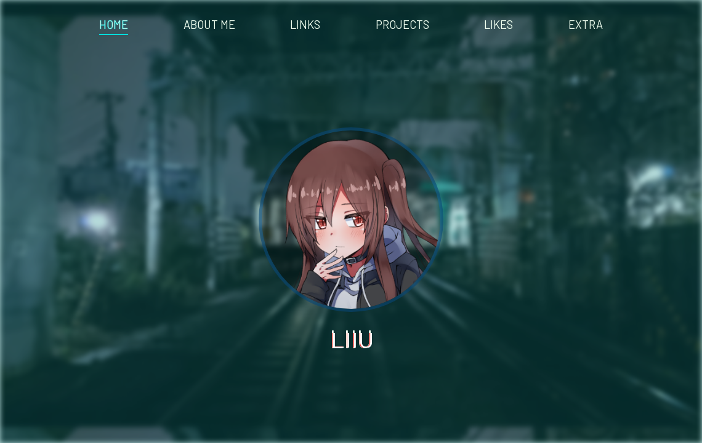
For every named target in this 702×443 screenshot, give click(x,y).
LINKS (305, 24)
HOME (113, 24)
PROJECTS (402, 24)
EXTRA (585, 24)
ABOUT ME (209, 24)
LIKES (498, 24)
